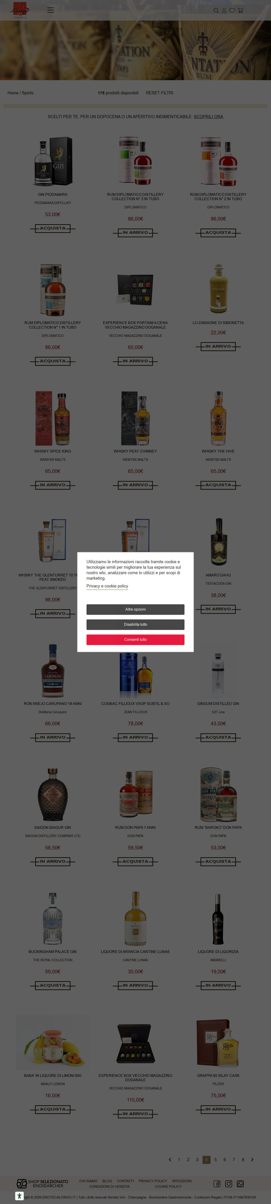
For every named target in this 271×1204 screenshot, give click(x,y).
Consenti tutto (135, 639)
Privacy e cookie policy (107, 586)
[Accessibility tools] (19, 1196)
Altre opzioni (135, 609)
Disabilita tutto (135, 624)
